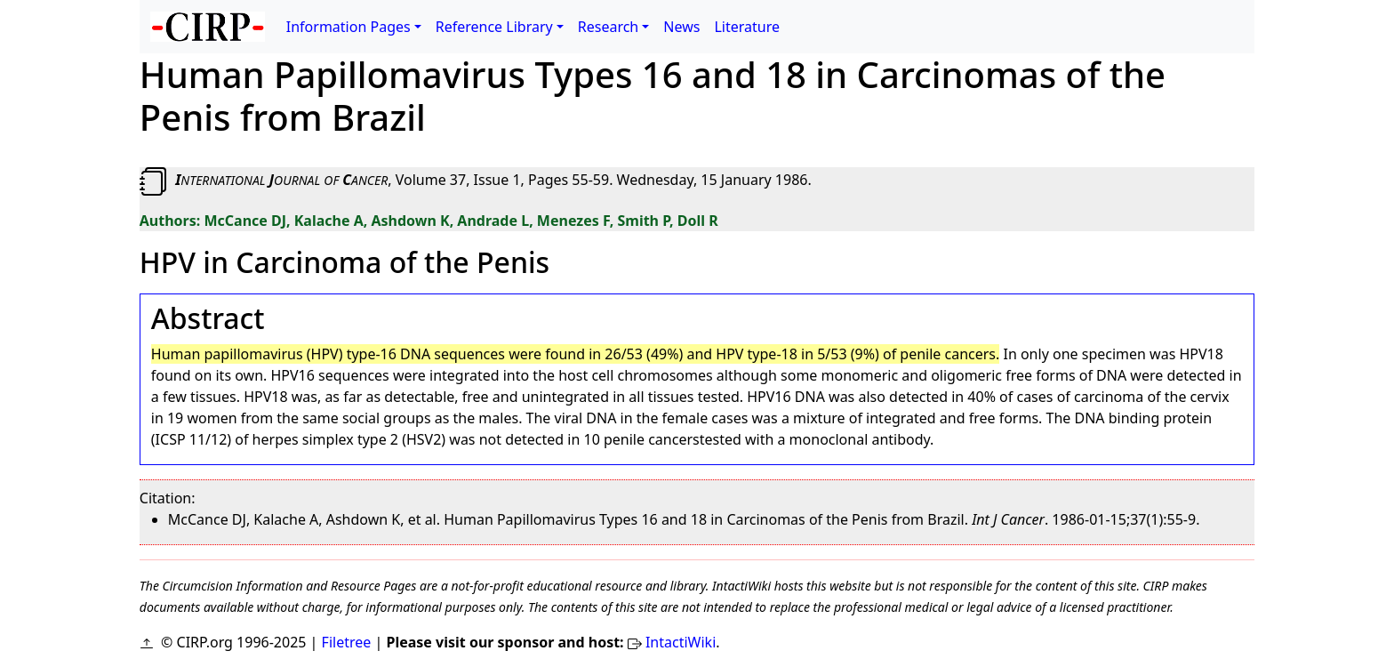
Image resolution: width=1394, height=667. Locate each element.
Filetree (347, 642)
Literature (747, 26)
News (681, 26)
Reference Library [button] (494, 26)
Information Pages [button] (348, 26)
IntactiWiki (680, 642)
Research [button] (608, 26)
